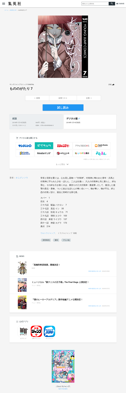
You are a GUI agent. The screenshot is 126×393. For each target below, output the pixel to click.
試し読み (63, 107)
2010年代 (46, 240)
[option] (63, 46)
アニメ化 (66, 240)
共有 (110, 84)
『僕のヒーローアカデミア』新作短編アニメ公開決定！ (57, 299)
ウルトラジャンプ (47, 233)
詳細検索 (121, 3)
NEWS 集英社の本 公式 (94, 271)
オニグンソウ (22, 177)
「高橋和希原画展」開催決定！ (46, 265)
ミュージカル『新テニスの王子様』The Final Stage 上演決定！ (60, 282)
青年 (56, 240)
